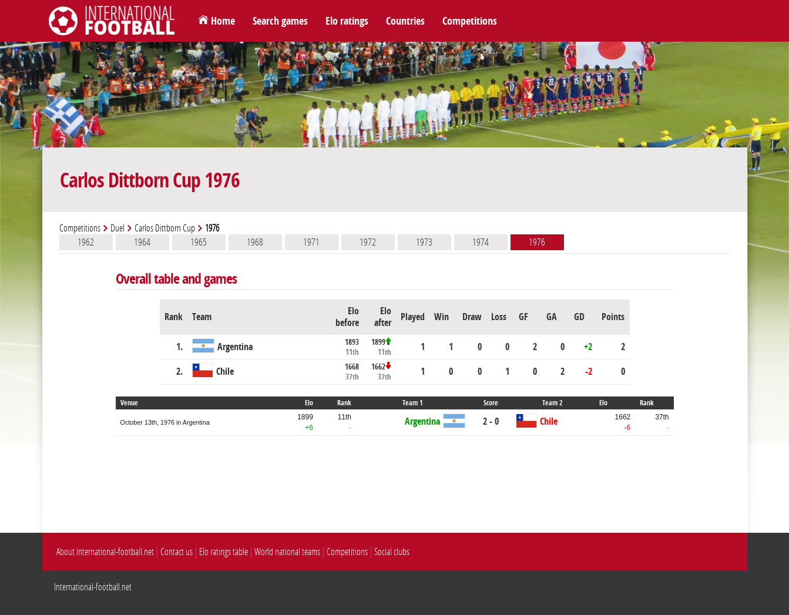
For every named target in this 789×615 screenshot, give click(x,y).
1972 (368, 242)
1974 (480, 242)
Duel (117, 228)
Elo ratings (346, 21)
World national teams (287, 551)
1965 (198, 242)
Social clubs (391, 551)
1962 (86, 242)
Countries (405, 21)
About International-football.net (105, 551)
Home (223, 21)
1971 (311, 242)
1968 (255, 242)
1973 (424, 242)
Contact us (176, 551)
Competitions (469, 21)
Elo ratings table (223, 551)
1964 (142, 242)
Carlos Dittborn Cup (165, 228)
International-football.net (93, 587)
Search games (280, 21)
